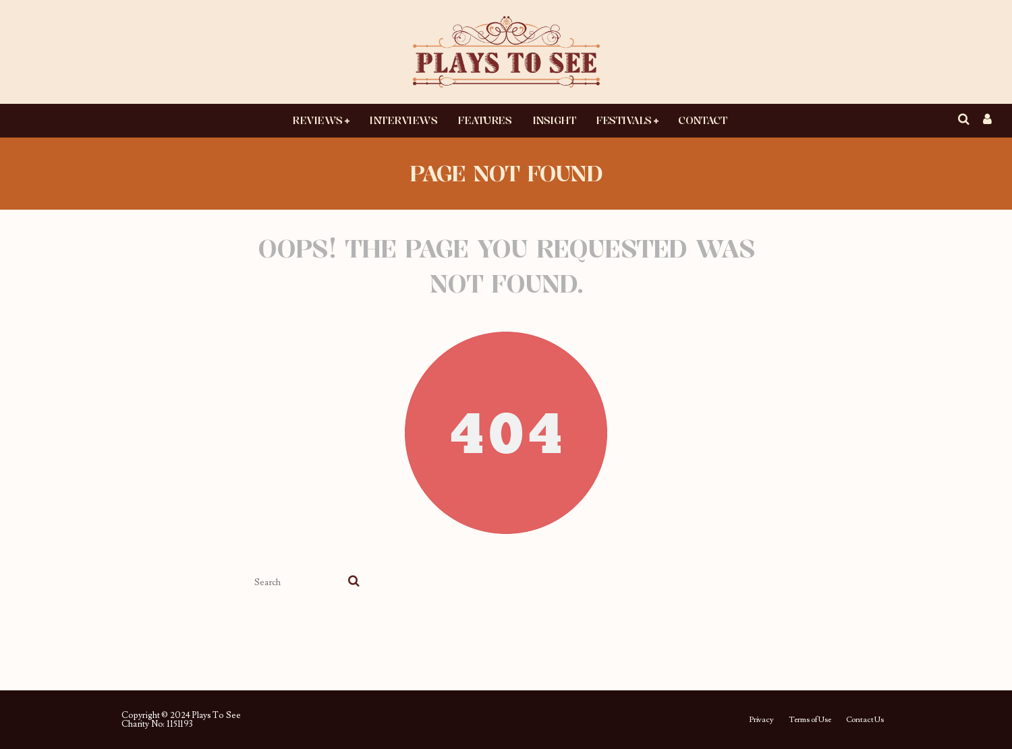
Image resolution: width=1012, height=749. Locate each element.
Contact (702, 120)
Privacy (761, 720)
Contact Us (865, 720)
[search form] (298, 582)
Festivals (624, 120)
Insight (554, 120)
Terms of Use (810, 720)
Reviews (317, 120)
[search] (354, 582)
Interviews (403, 120)
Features (484, 120)
